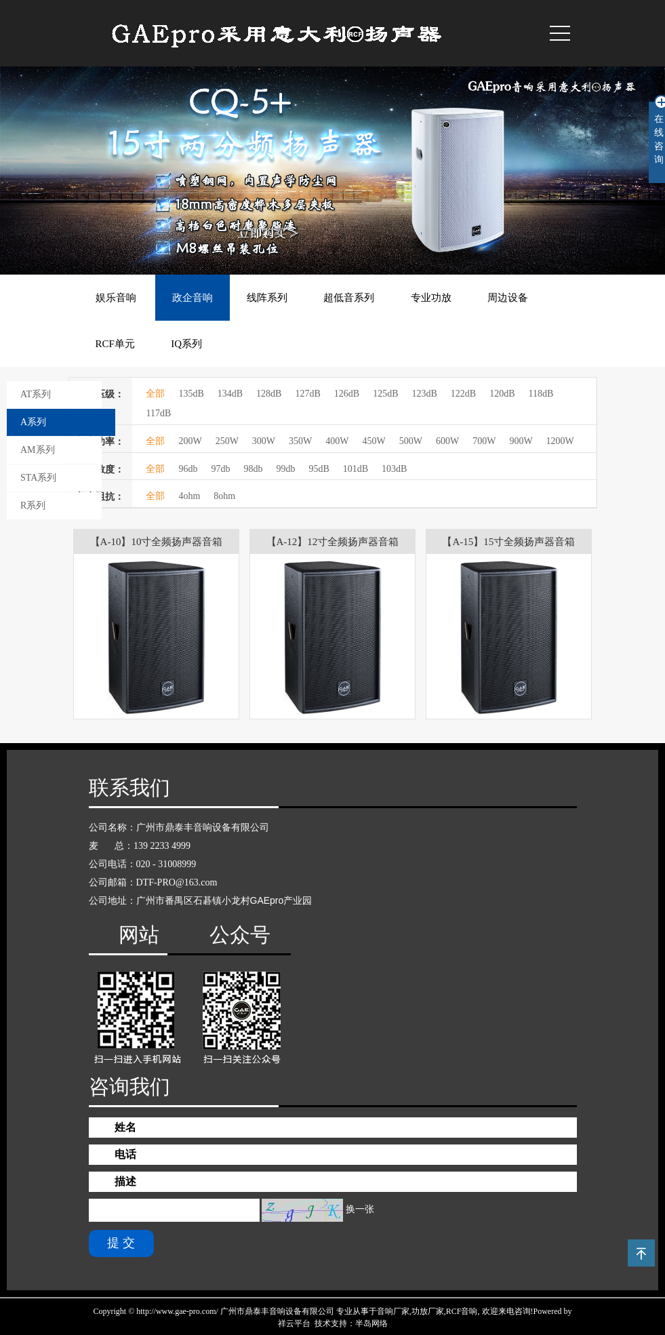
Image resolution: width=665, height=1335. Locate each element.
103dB (394, 469)
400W (336, 441)
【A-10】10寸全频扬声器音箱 (156, 541)
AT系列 (35, 394)
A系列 (33, 422)
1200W (560, 441)
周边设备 (507, 297)
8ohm (224, 496)
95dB (318, 469)
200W (189, 441)
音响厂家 (393, 1311)
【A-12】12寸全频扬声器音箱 (332, 541)
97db (220, 469)
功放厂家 (427, 1311)
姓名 (125, 1127)
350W (300, 441)
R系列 (32, 505)
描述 (125, 1181)
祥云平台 (294, 1323)
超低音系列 (348, 297)
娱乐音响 (116, 297)
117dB (158, 413)
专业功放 (431, 297)
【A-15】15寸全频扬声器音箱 (508, 541)
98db (252, 469)
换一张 (360, 1209)
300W (263, 441)
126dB (346, 393)
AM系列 (37, 450)
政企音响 (192, 297)
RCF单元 (115, 343)
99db (285, 469)
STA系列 (38, 478)
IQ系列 (186, 343)
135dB (190, 393)
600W (447, 441)
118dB (541, 393)
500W (410, 441)
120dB (502, 393)
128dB (268, 393)
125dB (385, 393)
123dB (424, 393)
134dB (230, 393)
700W (484, 441)
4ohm (189, 496)
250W (227, 441)
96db (187, 469)
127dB (307, 393)
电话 (125, 1154)
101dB (355, 469)
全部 (155, 393)
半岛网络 (371, 1323)
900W (520, 441)
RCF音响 (462, 1311)
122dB (463, 393)
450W (374, 441)
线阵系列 (267, 297)
